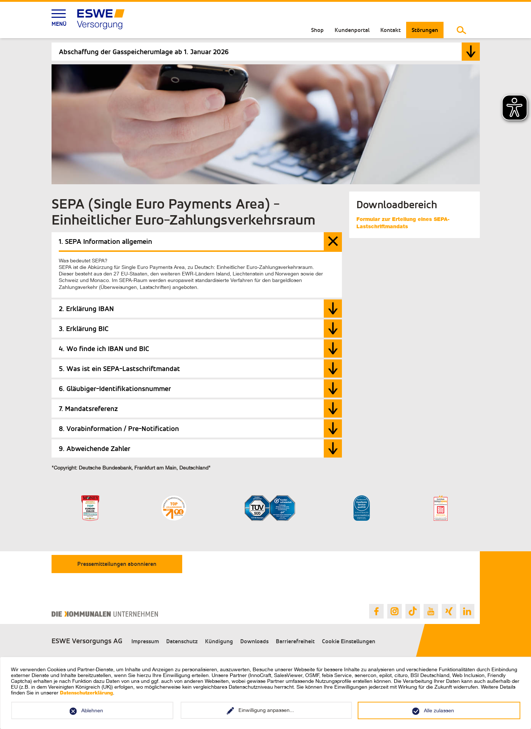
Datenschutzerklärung (86, 693)
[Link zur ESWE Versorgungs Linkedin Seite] (467, 611)
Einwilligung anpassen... (266, 710)
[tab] (266, 52)
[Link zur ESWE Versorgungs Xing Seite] (449, 611)
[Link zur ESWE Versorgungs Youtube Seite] (431, 611)
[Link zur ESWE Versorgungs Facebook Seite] (376, 611)
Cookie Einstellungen (348, 641)
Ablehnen (92, 710)
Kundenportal (352, 30)
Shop (317, 30)
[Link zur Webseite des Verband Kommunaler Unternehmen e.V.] (105, 614)
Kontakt (390, 30)
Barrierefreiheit (295, 641)
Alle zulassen (439, 710)
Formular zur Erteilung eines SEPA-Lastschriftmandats (403, 223)
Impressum (145, 641)
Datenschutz (182, 641)
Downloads (254, 641)
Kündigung (219, 641)
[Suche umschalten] (462, 30)
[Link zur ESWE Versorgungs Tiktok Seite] (412, 611)
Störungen (425, 30)
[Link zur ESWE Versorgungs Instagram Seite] (394, 611)
